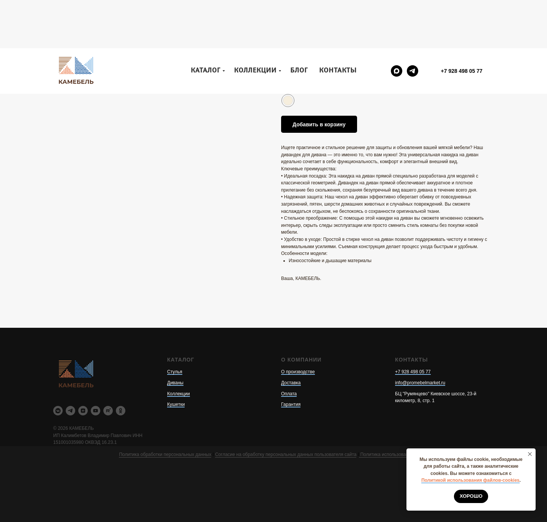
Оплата (289, 393)
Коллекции (255, 22)
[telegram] (412, 22)
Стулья (174, 371)
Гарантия (290, 404)
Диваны (175, 382)
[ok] (120, 410)
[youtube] (95, 410)
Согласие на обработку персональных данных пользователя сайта (285, 454)
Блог (299, 22)
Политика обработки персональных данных (165, 454)
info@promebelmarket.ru (420, 382)
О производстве (298, 371)
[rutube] (108, 410)
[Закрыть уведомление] (530, 454)
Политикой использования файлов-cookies (470, 480)
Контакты (338, 22)
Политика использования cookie (393, 454)
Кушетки (176, 404)
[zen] (83, 410)
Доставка (291, 382)
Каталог (205, 22)
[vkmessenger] (58, 410)
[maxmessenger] (396, 22)
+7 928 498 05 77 (413, 371)
